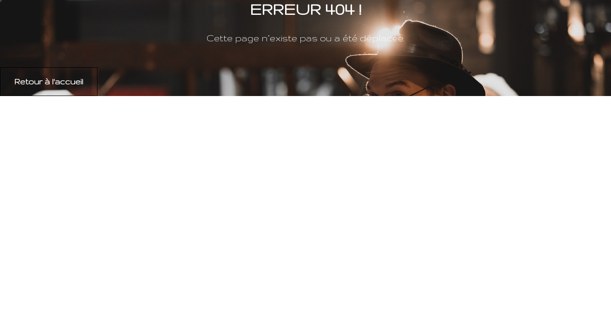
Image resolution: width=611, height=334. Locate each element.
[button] (49, 81)
